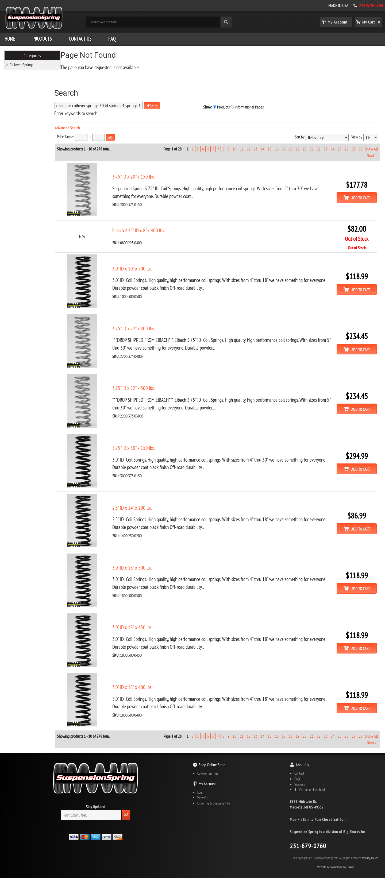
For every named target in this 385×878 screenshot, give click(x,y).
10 (234, 146)
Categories (32, 54)
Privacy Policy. (370, 849)
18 (290, 146)
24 (332, 146)
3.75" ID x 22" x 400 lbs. (144, 324)
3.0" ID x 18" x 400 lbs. (143, 679)
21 (311, 146)
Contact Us (80, 37)
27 (353, 146)
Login (200, 783)
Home (10, 37)
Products (42, 37)
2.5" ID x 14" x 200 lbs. (143, 501)
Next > (371, 153)
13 (255, 146)
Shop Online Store (212, 756)
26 (346, 146)
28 (360, 146)
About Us (302, 756)
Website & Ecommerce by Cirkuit (335, 858)
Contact (299, 764)
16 (276, 146)
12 (248, 146)
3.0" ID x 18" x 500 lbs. (143, 561)
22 (318, 146)
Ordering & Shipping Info (213, 794)
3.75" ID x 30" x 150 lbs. (144, 442)
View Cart (203, 789)
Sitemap (299, 775)
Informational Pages (220, 105)
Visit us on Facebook (309, 781)
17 (283, 146)
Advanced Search (77, 126)
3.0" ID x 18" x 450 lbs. (143, 620)
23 (325, 146)
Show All (371, 146)
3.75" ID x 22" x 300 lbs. (144, 383)
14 (262, 146)
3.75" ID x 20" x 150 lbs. (144, 174)
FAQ (112, 37)
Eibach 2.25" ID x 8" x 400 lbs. (149, 227)
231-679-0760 (371, 6)
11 (241, 146)
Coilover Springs (21, 63)
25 (339, 146)
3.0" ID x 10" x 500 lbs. (143, 265)
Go (126, 805)
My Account (207, 775)
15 (269, 146)
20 (304, 146)
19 (297, 146)
